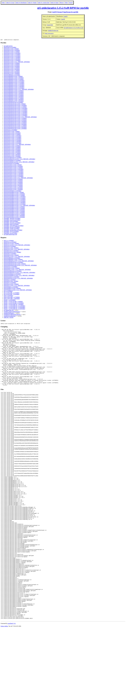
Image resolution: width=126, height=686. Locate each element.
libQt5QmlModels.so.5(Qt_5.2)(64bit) (14, 91)
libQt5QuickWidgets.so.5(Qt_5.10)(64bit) (14, 197)
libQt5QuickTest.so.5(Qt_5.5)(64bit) (13, 184)
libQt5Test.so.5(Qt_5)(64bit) (11, 284)
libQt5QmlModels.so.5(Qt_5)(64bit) (13, 76)
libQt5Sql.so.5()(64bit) (10, 280)
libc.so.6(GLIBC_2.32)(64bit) (11, 294)
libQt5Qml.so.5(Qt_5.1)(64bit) (12, 52)
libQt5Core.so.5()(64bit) (10, 242)
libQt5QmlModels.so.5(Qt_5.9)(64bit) (14, 101)
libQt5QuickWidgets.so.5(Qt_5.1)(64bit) (14, 195)
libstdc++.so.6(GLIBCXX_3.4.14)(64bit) (14, 306)
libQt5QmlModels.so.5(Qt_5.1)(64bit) (14, 79)
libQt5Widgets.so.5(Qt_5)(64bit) (12, 288)
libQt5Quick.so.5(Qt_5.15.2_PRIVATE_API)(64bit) (17, 144)
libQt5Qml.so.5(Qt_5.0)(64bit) (12, 50)
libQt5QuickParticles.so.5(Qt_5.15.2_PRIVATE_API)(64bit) (19, 159)
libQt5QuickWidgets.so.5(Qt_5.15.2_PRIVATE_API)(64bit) (19, 205)
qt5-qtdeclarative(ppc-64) (10, 234)
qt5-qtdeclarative (8, 46)
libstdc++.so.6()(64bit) (10, 300)
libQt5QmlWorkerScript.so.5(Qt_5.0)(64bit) (15, 105)
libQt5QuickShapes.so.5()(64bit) (12, 160)
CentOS (65, 16)
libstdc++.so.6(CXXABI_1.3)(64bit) (13, 301)
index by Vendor (32, 2)
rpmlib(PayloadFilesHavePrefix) (12, 314)
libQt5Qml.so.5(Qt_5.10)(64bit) (12, 53)
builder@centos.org (53, 30)
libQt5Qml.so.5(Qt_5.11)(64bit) (12, 55)
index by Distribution (21, 2)
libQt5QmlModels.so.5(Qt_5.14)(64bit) (14, 86)
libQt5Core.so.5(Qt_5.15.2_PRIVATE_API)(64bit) (17, 245)
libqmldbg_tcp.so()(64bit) (10, 233)
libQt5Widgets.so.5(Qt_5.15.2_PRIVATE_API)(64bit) (18, 290)
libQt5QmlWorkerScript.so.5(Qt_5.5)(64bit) (15, 123)
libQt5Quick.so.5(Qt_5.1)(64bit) (12, 134)
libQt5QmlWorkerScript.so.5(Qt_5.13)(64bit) (15, 113)
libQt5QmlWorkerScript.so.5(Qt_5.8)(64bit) (15, 127)
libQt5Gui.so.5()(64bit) (10, 246)
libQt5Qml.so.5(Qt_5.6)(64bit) (12, 69)
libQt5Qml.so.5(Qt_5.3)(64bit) (12, 65)
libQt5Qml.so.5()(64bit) (10, 47)
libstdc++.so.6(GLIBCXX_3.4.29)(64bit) (14, 309)
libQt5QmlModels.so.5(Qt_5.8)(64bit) (14, 99)
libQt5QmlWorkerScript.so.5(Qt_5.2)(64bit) (15, 118)
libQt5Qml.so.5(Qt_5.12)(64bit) (12, 56)
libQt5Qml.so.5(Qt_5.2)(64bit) (12, 63)
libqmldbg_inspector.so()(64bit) (12, 220)
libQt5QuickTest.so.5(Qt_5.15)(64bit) (13, 176)
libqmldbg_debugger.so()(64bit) (12, 218)
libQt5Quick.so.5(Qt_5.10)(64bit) (12, 136)
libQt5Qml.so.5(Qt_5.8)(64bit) (12, 72)
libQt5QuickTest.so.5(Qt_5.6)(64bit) (13, 185)
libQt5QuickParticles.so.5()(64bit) (13, 157)
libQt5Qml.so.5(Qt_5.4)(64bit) (12, 66)
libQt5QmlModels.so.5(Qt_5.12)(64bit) (14, 84)
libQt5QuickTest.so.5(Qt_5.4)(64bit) (13, 182)
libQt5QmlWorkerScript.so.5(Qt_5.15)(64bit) (15, 115)
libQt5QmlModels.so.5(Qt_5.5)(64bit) (14, 95)
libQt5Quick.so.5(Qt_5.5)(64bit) (12, 150)
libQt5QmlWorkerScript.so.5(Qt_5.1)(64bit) (15, 107)
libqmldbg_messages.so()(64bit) (12, 223)
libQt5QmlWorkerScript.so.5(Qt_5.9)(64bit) (15, 128)
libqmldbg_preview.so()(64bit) (12, 227)
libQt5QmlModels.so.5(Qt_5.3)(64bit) (14, 92)
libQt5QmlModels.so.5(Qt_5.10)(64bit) (14, 81)
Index (3, 2)
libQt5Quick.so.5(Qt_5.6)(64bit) (12, 152)
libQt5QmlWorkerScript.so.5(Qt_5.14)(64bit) (15, 114)
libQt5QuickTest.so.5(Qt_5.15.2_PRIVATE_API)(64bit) (18, 178)
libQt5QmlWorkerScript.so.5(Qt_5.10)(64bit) (15, 108)
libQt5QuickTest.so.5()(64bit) (11, 163)
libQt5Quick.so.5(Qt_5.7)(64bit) (12, 153)
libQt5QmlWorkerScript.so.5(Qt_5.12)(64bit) (15, 111)
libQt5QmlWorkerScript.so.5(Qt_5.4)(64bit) (15, 121)
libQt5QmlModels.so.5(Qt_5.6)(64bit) (14, 97)
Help (66, 2)
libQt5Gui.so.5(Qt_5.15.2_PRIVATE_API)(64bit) (16, 249)
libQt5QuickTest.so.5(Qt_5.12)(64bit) (13, 172)
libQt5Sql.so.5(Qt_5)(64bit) (11, 281)
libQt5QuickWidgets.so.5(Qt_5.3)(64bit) (14, 208)
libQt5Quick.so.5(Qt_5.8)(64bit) (12, 155)
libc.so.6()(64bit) (8, 291)
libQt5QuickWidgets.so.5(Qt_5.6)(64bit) (14, 213)
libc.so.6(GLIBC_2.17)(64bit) (11, 293)
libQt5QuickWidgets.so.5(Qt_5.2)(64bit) (14, 207)
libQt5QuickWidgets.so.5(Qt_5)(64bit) (14, 192)
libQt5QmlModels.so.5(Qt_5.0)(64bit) (14, 78)
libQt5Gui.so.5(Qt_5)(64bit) (11, 248)
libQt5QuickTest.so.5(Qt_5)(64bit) (13, 165)
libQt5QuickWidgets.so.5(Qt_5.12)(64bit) (14, 200)
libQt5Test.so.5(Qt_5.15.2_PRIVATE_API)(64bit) (17, 285)
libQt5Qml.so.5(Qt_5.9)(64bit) (12, 73)
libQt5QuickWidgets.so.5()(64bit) (12, 191)
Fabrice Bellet (4, 684)
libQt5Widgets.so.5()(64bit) (11, 287)
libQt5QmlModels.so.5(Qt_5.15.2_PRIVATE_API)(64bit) (19, 89)
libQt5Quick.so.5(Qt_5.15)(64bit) (12, 143)
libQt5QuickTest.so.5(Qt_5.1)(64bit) (13, 168)
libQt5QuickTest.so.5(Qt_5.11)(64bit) (13, 171)
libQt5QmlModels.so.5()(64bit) (12, 75)
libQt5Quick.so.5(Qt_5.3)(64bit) (12, 147)
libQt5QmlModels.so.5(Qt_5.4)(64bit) (14, 94)
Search (71, 2)
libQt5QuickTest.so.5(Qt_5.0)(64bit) (13, 166)
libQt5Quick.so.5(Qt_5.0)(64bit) (12, 133)
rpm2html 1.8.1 (12, 681)
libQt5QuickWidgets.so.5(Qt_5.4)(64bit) (14, 210)
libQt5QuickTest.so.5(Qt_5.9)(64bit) (13, 189)
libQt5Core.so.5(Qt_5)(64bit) (11, 243)
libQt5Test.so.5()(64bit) (10, 283)
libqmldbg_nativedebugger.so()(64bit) (13, 226)
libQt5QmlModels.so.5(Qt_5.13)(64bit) (14, 85)
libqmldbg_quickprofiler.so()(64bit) (13, 230)
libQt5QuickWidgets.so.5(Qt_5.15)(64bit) (14, 204)
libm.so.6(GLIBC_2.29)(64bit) (12, 299)
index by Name (55, 2)
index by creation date (43, 2)
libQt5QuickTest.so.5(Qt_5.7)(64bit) (13, 186)
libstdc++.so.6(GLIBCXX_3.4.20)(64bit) (14, 307)
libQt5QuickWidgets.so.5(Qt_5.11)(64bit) (14, 198)
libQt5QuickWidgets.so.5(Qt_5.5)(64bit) (14, 211)
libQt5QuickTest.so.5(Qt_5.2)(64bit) (13, 179)
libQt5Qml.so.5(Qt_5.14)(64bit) (12, 59)
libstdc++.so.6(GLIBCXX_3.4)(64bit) (13, 304)
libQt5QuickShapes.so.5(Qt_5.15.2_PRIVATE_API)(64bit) (19, 162)
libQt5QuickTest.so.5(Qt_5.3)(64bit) (13, 181)
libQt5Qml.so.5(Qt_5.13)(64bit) (12, 57)
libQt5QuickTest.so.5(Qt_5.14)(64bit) (13, 175)
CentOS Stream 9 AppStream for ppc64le (65, 12)
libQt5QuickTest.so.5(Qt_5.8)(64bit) (13, 188)
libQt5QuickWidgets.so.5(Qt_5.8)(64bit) (14, 215)
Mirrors (62, 2)
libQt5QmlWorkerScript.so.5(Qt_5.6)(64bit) (15, 124)
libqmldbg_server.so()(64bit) (11, 231)
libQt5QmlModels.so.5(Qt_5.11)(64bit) (14, 82)
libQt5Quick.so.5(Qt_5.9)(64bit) (12, 156)
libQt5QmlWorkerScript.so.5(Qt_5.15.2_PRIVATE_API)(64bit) (20, 117)
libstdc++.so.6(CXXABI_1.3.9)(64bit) (14, 303)
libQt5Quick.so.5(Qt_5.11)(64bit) (12, 137)
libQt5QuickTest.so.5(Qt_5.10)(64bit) (13, 169)
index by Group (10, 2)
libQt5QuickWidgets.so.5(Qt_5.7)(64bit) (14, 214)
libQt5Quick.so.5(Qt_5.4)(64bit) (12, 149)
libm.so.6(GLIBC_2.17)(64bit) (12, 297)
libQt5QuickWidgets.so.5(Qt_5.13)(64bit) (14, 201)
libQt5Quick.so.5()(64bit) (10, 130)
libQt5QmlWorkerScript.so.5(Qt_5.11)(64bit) (15, 110)
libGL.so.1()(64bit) (9, 241)
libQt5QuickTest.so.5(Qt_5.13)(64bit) (13, 173)
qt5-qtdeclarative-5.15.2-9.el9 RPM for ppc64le (63, 7)
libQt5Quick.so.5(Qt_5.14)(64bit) (12, 142)
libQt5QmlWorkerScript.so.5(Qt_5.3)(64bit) (15, 120)
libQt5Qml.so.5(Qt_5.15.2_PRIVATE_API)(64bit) (17, 62)
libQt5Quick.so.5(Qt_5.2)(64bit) (12, 146)
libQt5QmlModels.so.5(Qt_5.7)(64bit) (14, 98)
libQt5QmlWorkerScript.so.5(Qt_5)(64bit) (15, 104)
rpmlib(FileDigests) (9, 313)
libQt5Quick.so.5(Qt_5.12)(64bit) (12, 139)
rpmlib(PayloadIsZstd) (10, 316)
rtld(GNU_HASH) (8, 317)
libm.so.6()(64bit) (8, 296)
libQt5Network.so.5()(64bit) (11, 251)
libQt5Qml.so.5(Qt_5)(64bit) (11, 49)
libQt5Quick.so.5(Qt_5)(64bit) (12, 131)
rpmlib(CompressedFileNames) (12, 312)
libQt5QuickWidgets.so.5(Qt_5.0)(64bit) (14, 194)
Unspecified (50, 25)
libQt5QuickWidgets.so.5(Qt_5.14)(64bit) (14, 202)
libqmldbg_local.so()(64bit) (11, 221)
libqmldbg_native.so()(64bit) (11, 224)
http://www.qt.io (49, 33)
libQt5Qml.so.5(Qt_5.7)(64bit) (12, 70)
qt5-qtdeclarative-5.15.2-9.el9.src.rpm (73, 27)
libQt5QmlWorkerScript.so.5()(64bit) (13, 102)
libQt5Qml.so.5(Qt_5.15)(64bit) (12, 60)
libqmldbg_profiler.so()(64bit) (11, 229)
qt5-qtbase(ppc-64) (9, 310)
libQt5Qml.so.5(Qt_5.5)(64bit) (12, 68)
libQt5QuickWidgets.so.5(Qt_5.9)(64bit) (14, 217)
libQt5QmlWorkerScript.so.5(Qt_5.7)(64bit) (15, 126)
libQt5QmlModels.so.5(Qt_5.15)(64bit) (14, 88)
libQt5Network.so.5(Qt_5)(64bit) (12, 252)
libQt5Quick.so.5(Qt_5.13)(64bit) (12, 140)
